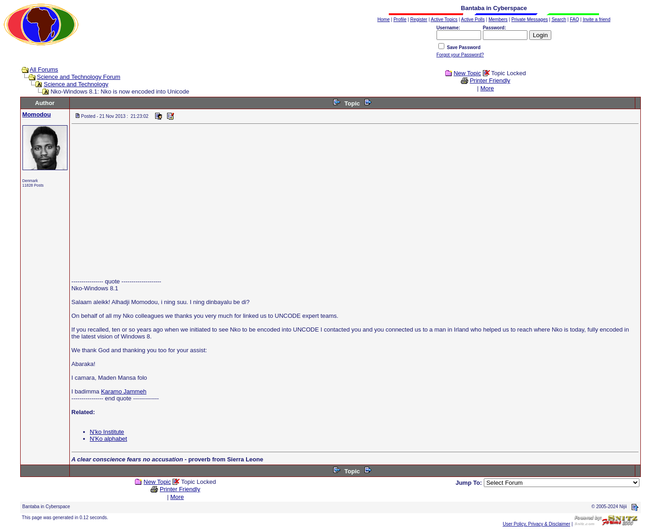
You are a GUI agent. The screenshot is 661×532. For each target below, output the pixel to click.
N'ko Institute (107, 431)
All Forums (44, 69)
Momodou (36, 114)
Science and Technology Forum (78, 76)
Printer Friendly (490, 80)
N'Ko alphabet (108, 438)
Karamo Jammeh (123, 391)
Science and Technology (76, 84)
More (487, 88)
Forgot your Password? (460, 54)
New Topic (467, 73)
